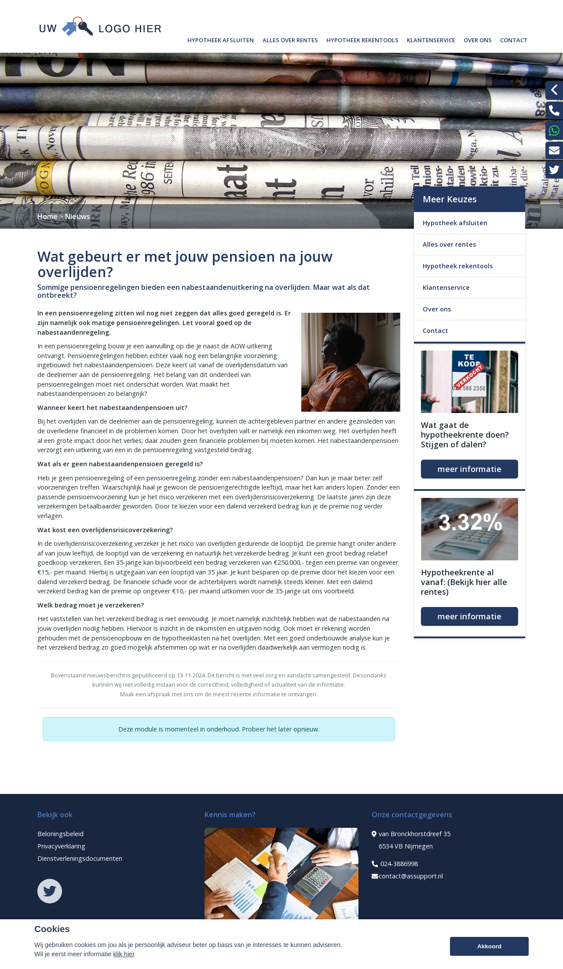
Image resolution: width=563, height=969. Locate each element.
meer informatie (469, 469)
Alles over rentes (290, 39)
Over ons (478, 39)
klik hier (124, 956)
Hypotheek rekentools (362, 39)
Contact (514, 39)
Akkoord (489, 949)
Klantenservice (431, 39)
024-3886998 (395, 864)
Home (47, 216)
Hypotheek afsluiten (220, 39)
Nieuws (77, 216)
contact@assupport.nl (407, 876)
